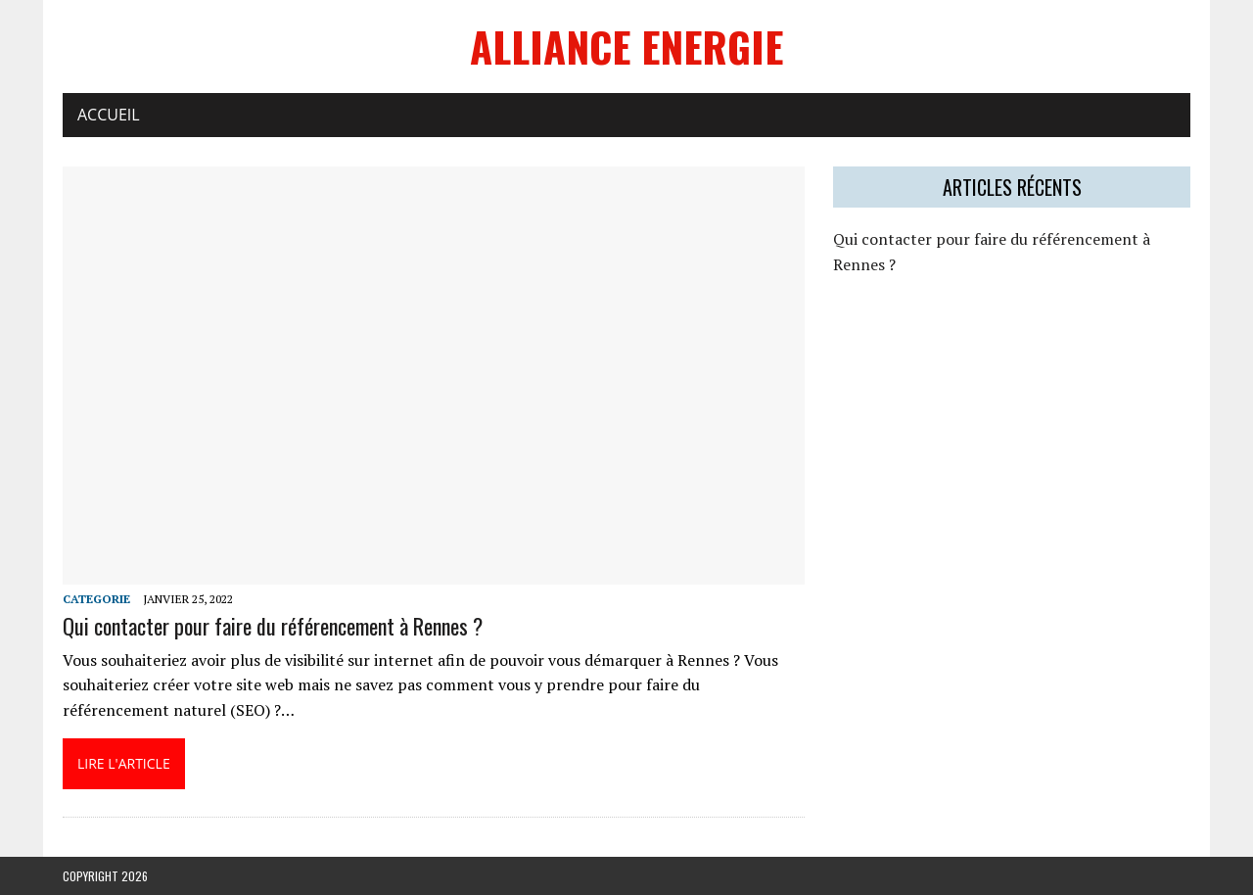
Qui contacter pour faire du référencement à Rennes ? (273, 625)
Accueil (108, 114)
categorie (96, 598)
